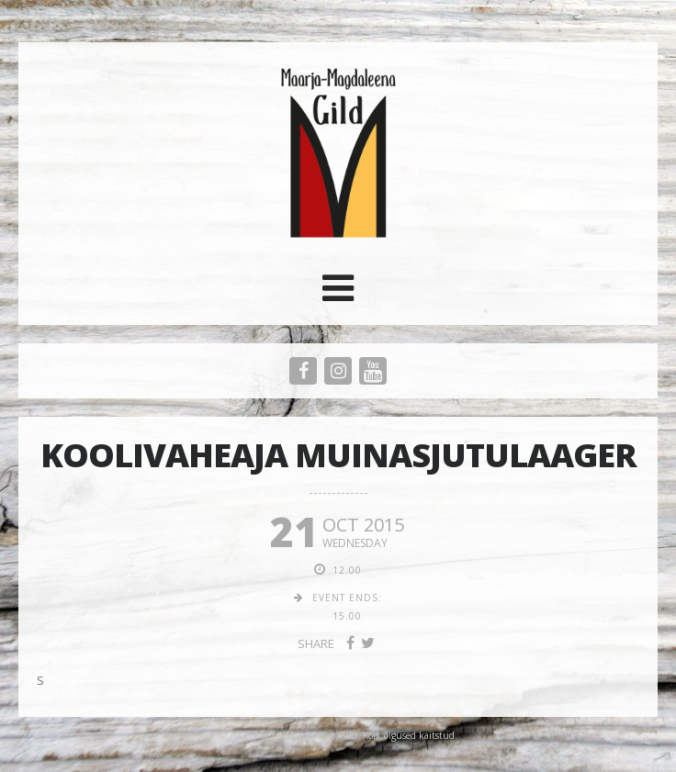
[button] (338, 295)
